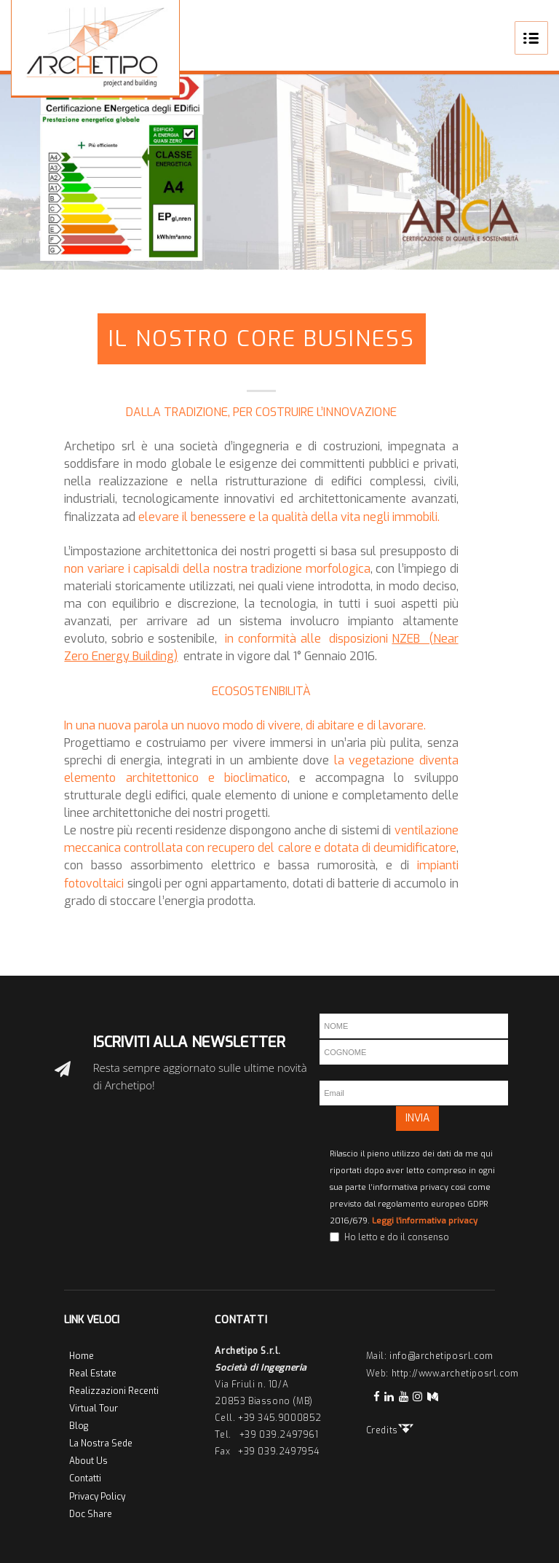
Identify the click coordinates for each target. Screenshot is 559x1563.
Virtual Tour (93, 1408)
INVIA (417, 1118)
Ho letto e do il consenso (396, 1237)
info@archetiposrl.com (441, 1356)
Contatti (85, 1478)
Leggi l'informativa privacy (424, 1220)
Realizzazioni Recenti (114, 1391)
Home (81, 1356)
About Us (88, 1461)
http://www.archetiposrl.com (455, 1373)
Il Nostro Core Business (261, 338)
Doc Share (90, 1514)
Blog (78, 1426)
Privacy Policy (97, 1497)
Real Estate (92, 1373)
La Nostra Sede (100, 1443)
